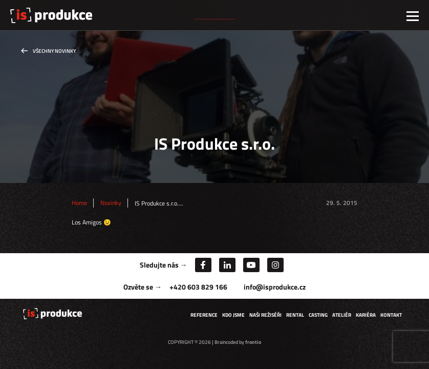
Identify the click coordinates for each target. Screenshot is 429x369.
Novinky (110, 203)
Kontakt (391, 315)
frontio (253, 342)
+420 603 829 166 (198, 286)
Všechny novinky (54, 51)
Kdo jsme (233, 315)
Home (79, 203)
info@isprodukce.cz (275, 286)
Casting (318, 315)
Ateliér (341, 315)
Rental (295, 315)
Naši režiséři (265, 315)
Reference (204, 315)
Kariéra (366, 315)
